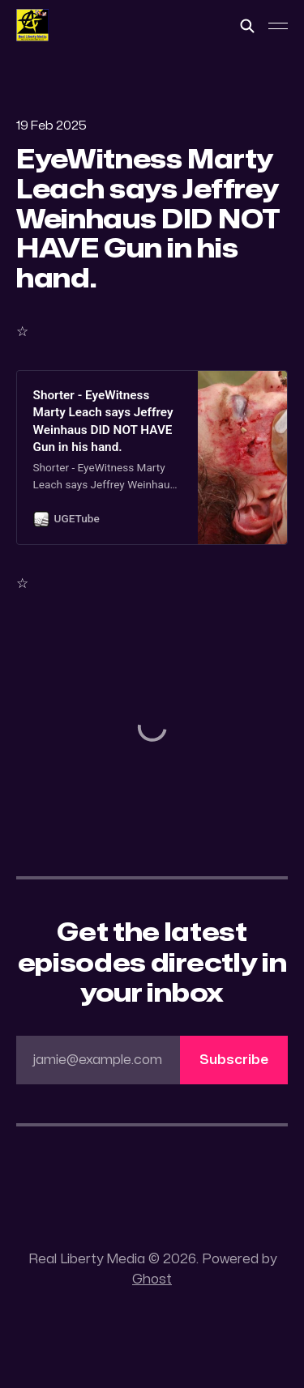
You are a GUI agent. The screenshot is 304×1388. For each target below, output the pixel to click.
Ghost (152, 1279)
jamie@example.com (160, 1060)
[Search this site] (247, 26)
